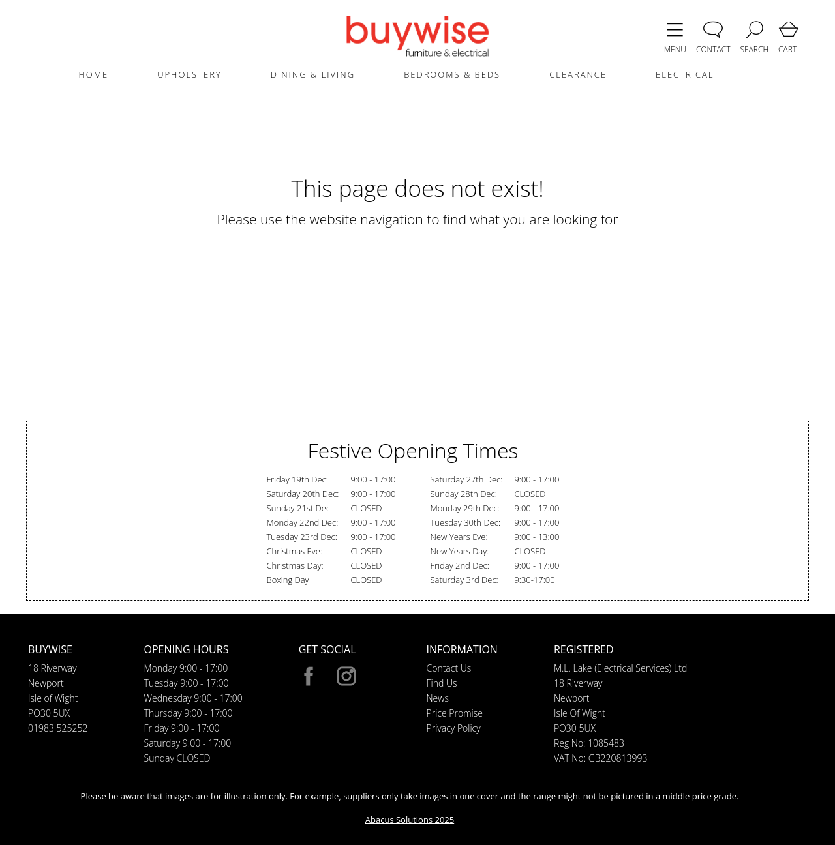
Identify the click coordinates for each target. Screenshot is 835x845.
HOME (93, 74)
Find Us (442, 683)
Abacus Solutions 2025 (409, 819)
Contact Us (449, 668)
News (438, 698)
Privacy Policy (454, 728)
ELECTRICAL (685, 74)
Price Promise (455, 713)
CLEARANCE (578, 74)
